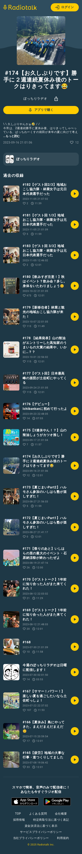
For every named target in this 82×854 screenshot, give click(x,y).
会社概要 (61, 813)
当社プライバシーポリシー (31, 838)
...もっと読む (11, 136)
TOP (18, 813)
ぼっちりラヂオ (35, 98)
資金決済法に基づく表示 (41, 825)
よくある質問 (38, 813)
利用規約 (63, 838)
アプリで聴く (41, 110)
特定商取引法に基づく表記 (51, 819)
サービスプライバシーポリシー (41, 831)
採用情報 (19, 819)
